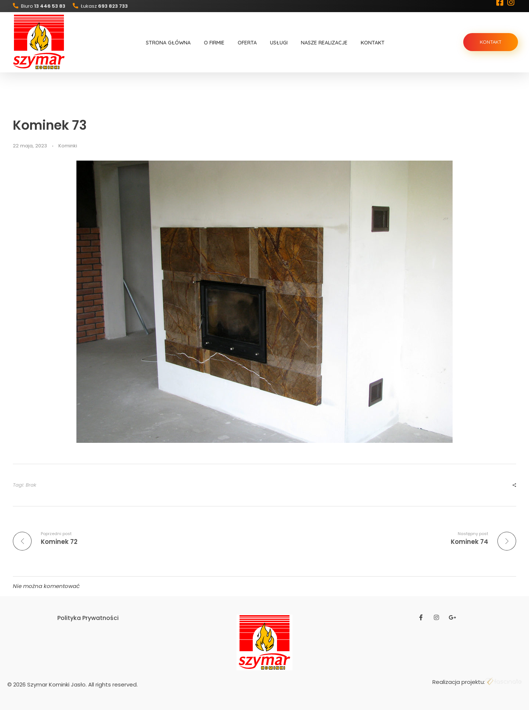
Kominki (67, 145)
